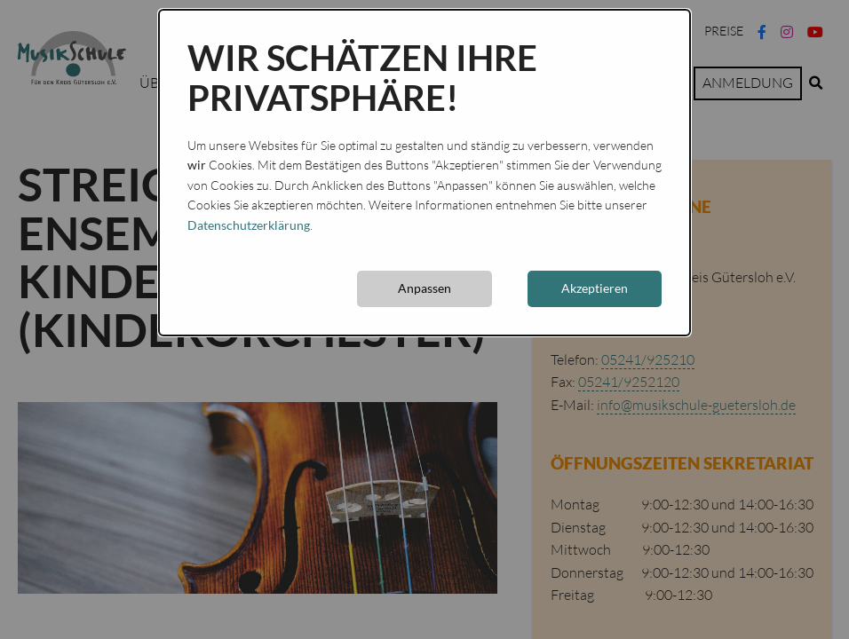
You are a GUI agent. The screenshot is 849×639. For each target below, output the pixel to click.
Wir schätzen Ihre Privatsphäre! (362, 78)
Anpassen (424, 288)
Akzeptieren (594, 288)
